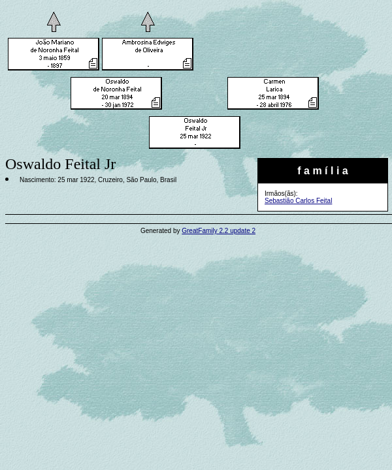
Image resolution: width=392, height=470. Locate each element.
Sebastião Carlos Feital (298, 200)
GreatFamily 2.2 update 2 (218, 230)
